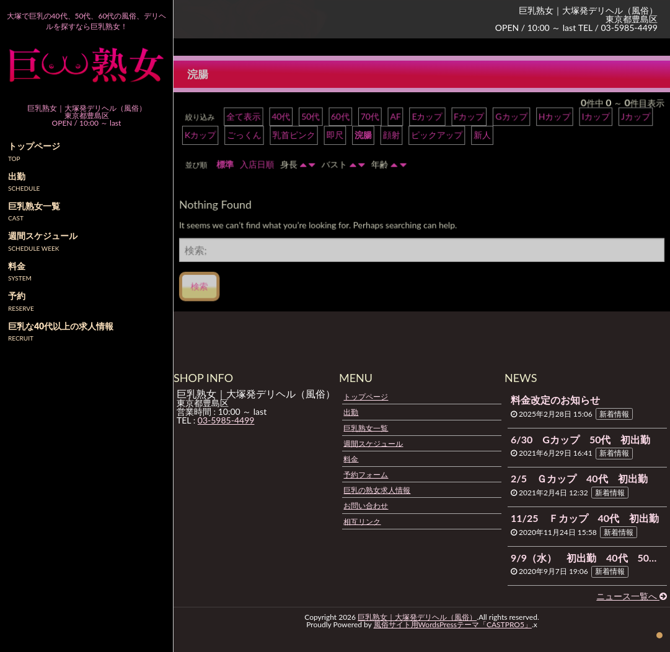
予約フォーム (365, 474)
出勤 (350, 412)
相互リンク (362, 521)
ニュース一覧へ (631, 596)
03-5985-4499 (226, 420)
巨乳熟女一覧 (365, 427)
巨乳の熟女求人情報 (376, 490)
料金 (350, 458)
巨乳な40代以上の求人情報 (60, 326)
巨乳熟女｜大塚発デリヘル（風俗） (417, 617)
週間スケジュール (373, 443)
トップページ (365, 396)
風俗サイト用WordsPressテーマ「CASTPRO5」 (453, 624)
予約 (16, 295)
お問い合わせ (365, 505)
